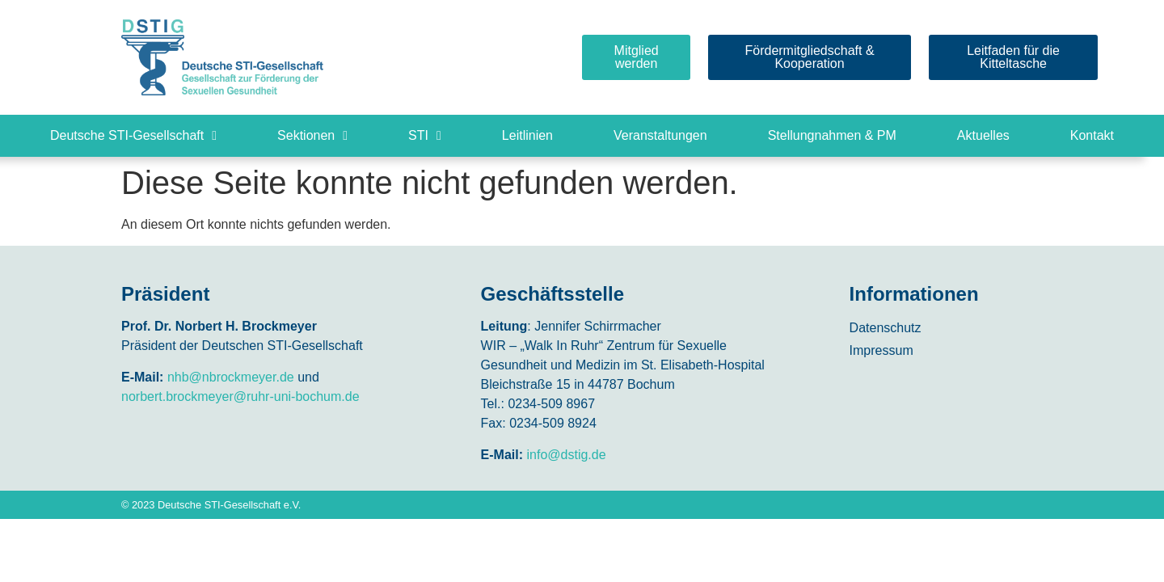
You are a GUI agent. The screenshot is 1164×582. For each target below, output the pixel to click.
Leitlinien (527, 135)
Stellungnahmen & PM (832, 135)
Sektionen (312, 136)
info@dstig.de (566, 455)
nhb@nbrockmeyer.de (230, 377)
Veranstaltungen (660, 135)
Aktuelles (983, 135)
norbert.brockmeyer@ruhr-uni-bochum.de (240, 396)
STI (424, 136)
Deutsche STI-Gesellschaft (133, 136)
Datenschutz (886, 328)
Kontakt (1092, 135)
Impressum (881, 350)
